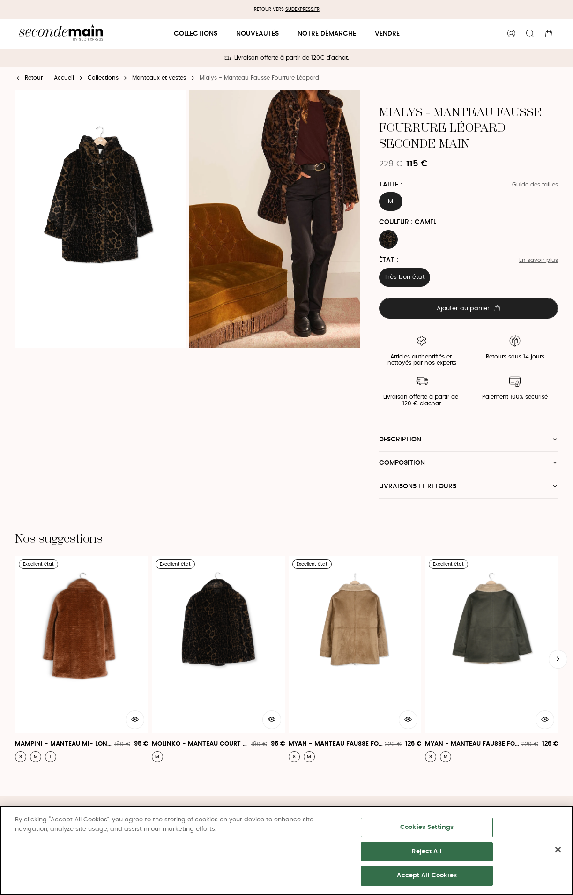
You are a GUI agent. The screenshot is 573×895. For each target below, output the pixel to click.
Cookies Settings (427, 827)
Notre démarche (327, 33)
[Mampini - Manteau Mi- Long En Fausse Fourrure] (81, 659)
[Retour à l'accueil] (61, 34)
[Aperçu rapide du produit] (135, 719)
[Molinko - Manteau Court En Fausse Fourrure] (218, 659)
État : (388, 260)
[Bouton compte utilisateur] (511, 34)
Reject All (426, 852)
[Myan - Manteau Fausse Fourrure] (355, 659)
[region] (286, 850)
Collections (195, 33)
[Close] (558, 850)
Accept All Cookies (426, 876)
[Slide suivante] (558, 659)
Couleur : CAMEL (407, 222)
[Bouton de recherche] (530, 34)
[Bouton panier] (548, 34)
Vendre (387, 33)
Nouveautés (257, 33)
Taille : (390, 184)
